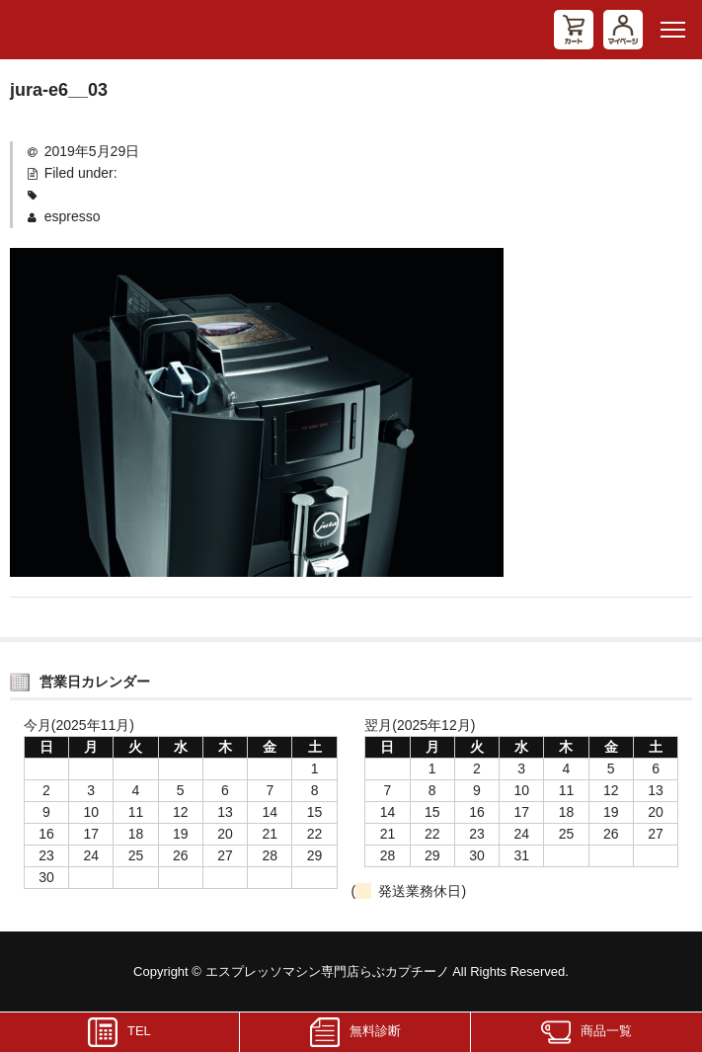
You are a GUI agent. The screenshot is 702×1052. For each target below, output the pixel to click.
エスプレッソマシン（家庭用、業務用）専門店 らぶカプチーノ (84, 29)
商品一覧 (586, 1032)
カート (573, 29)
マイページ (623, 29)
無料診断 (355, 1032)
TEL (119, 1032)
